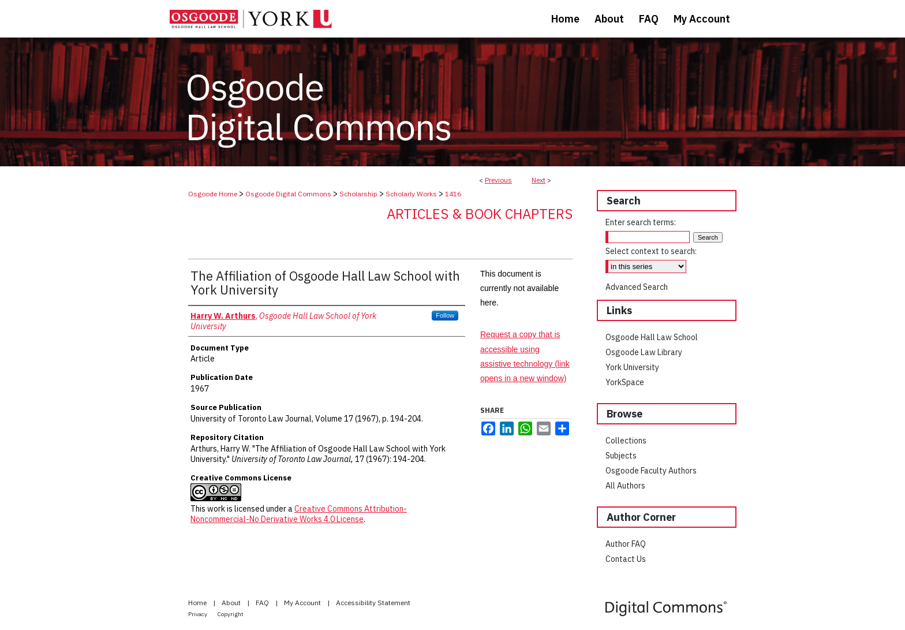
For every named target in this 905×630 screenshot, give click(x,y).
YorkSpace (624, 382)
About (232, 602)
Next (538, 180)
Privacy (198, 614)
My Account (303, 602)
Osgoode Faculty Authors (651, 470)
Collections (625, 440)
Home (198, 602)
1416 (453, 193)
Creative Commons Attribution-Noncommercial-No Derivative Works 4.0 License (298, 514)
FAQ (263, 602)
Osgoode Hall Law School (651, 337)
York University (632, 367)
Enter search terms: (640, 222)
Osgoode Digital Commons (288, 193)
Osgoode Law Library (643, 352)
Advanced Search (636, 287)
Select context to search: (651, 251)
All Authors (625, 485)
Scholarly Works (411, 193)
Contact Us (625, 559)
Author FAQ (625, 544)
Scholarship (358, 193)
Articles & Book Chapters (480, 213)
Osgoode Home (212, 193)
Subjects (621, 455)
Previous (498, 180)
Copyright (231, 614)
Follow (445, 315)
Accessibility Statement (373, 602)
